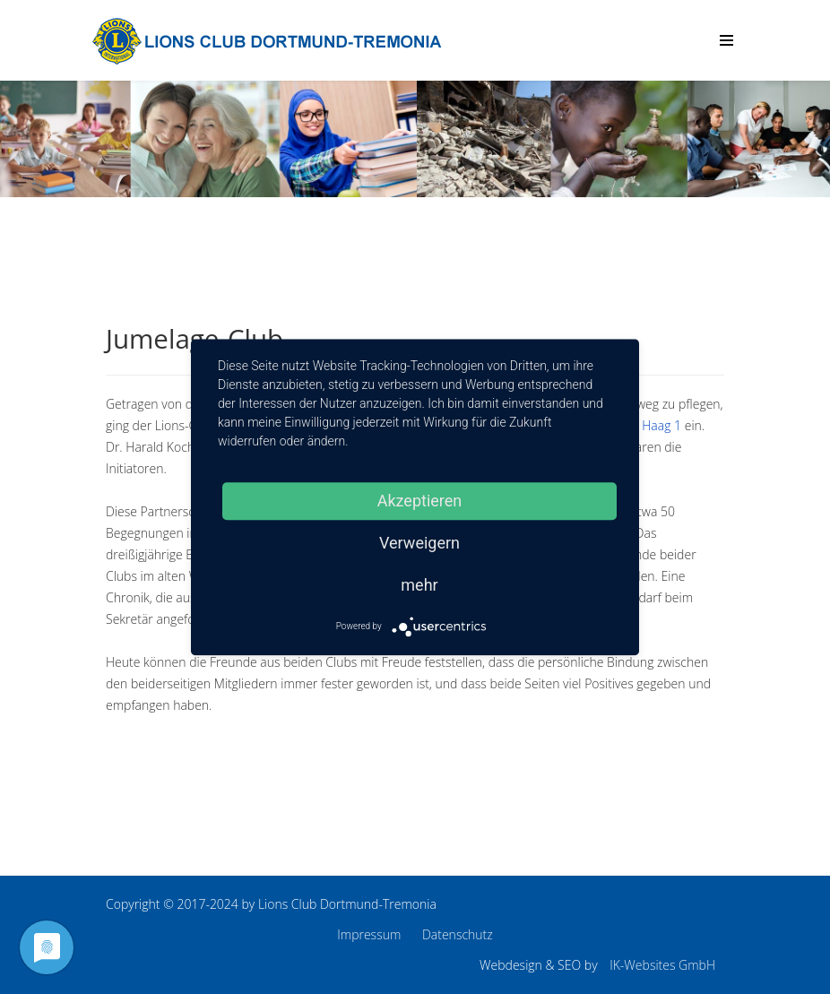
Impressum (369, 934)
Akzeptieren (420, 500)
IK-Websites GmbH (662, 964)
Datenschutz (457, 934)
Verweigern (419, 542)
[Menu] (726, 40)
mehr (419, 584)
